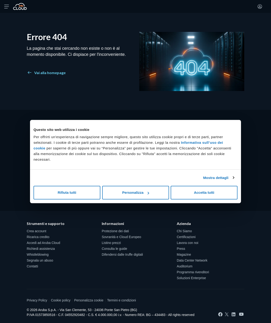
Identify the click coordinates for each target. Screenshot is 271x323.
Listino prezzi (111, 243)
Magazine (184, 254)
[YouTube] (241, 314)
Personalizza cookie (88, 300)
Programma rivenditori (193, 272)
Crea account (36, 231)
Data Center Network (192, 260)
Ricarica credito (38, 237)
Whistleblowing (38, 254)
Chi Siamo (184, 231)
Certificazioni (186, 237)
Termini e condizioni (121, 300)
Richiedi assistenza (41, 249)
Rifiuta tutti (67, 192)
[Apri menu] (6, 6)
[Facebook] (220, 314)
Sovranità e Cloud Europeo (121, 237)
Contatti (32, 266)
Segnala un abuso (40, 260)
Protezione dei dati (115, 231)
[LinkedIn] (233, 314)
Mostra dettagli (215, 178)
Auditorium (184, 266)
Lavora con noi (187, 243)
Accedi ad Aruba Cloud (43, 243)
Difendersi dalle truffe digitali (122, 254)
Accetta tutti (204, 192)
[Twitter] (227, 314)
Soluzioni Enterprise (191, 278)
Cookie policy (60, 300)
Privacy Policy (37, 300)
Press (181, 249)
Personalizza (135, 192)
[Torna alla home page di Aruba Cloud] (20, 6)
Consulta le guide (114, 249)
